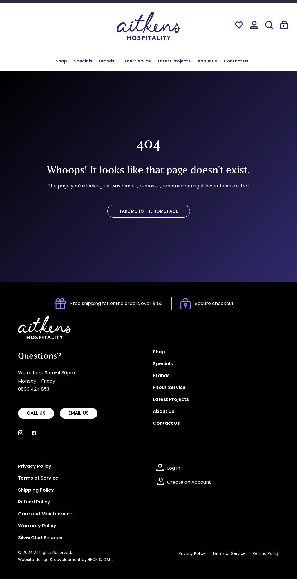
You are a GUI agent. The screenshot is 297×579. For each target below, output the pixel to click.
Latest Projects (174, 61)
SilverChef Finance (40, 538)
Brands (106, 61)
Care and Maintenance (45, 514)
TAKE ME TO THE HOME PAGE (148, 211)
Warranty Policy (37, 526)
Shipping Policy (36, 490)
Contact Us (236, 61)
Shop (61, 61)
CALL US (36, 413)
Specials (83, 61)
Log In (173, 468)
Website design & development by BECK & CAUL (65, 560)
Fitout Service (136, 61)
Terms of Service (38, 478)
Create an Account (189, 482)
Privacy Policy (34, 466)
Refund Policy (34, 502)
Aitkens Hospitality (39, 320)
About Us (207, 61)
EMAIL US (78, 413)
